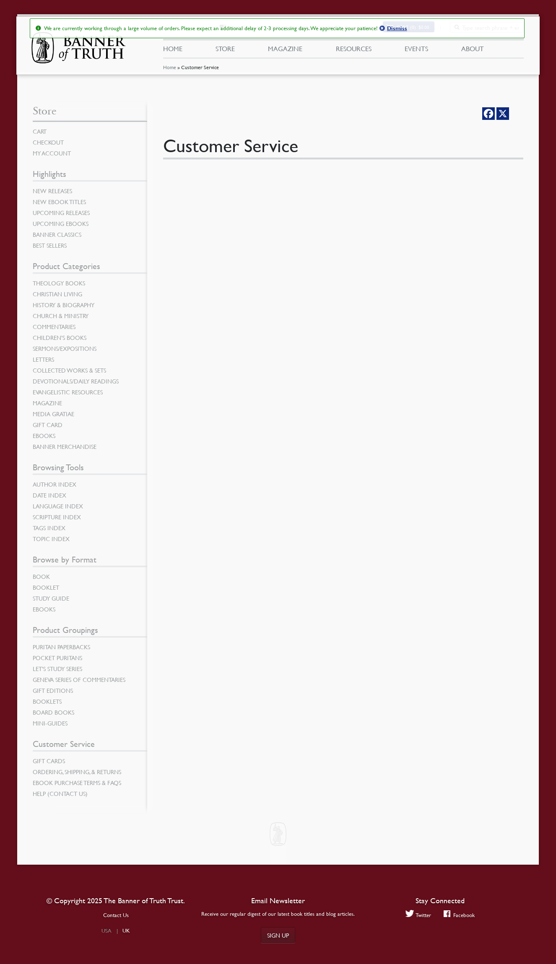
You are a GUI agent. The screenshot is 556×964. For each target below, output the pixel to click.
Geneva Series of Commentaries (79, 679)
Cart (40, 131)
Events (416, 49)
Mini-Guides (50, 723)
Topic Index (51, 538)
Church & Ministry (60, 315)
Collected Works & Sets (69, 370)
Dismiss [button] (397, 28)
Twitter (418, 914)
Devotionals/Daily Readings (76, 381)
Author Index (54, 484)
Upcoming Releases (61, 212)
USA (106, 930)
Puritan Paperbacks (61, 646)
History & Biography (63, 304)
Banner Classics (57, 234)
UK (126, 930)
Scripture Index (57, 516)
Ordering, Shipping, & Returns (77, 771)
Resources (353, 49)
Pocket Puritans (57, 657)
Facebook (459, 914)
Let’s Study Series (57, 668)
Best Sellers (50, 245)
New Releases (52, 190)
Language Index (58, 506)
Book (41, 576)
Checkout (48, 142)
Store (225, 49)
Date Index (49, 495)
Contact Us (116, 915)
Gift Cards (49, 760)
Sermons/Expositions (64, 348)
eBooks (44, 435)
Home (169, 69)
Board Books (53, 712)
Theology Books (59, 283)
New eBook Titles (59, 201)
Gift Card (47, 424)
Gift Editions (53, 690)
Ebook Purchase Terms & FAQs (77, 782)
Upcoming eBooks (60, 223)
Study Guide (51, 598)
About (472, 49)
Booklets (47, 701)
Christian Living (57, 293)
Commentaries (54, 326)
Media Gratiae (53, 413)
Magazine (285, 49)
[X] (502, 113)
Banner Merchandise (64, 446)
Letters (43, 359)
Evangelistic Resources (68, 392)
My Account (52, 153)
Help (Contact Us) (60, 793)
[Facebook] (488, 113)
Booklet (46, 587)
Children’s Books (59, 337)
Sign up (278, 935)
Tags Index (49, 527)
